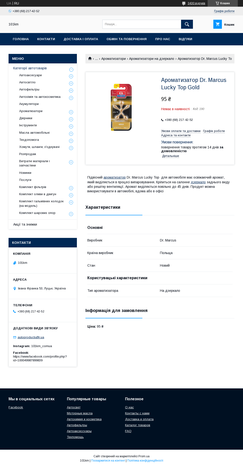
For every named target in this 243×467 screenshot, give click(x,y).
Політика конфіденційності (145, 460)
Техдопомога (29, 140)
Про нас (162, 39)
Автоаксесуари (30, 75)
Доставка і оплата (81, 39)
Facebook (16, 407)
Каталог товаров (137, 425)
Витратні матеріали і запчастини (34, 163)
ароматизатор (114, 177)
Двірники (25, 118)
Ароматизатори (113, 59)
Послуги (25, 180)
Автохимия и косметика (84, 419)
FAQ (128, 431)
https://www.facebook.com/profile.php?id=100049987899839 (40, 358)
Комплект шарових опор (37, 213)
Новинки (25, 173)
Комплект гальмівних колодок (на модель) (41, 203)
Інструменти (28, 125)
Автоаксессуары (79, 431)
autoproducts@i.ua (31, 337)
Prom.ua (144, 456)
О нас (129, 407)
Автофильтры (29, 89)
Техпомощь (75, 437)
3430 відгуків (196, 3)
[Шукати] (187, 24)
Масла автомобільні (34, 132)
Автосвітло (27, 82)
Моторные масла (80, 413)
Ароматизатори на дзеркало (151, 59)
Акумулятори (29, 104)
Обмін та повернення (127, 39)
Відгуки (185, 39)
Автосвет (73, 407)
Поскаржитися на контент (108, 460)
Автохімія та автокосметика (40, 97)
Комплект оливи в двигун (37, 194)
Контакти (46, 39)
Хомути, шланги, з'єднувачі (39, 147)
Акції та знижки (25, 224)
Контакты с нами (137, 413)
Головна (21, 39)
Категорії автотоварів (30, 68)
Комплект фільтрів (32, 187)
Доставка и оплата (139, 419)
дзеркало (198, 182)
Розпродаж (27, 154)
